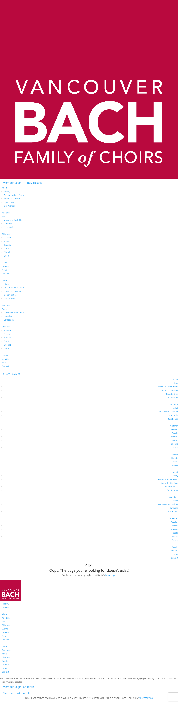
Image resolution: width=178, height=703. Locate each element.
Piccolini (7, 237)
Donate (5, 266)
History (7, 191)
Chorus (7, 255)
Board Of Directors (12, 198)
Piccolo (7, 241)
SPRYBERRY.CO (146, 698)
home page (110, 575)
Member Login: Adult (16, 693)
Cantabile (8, 223)
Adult (4, 216)
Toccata (7, 245)
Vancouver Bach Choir (14, 220)
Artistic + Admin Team (14, 195)
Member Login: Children (18, 687)
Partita (7, 248)
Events (5, 262)
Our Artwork (9, 206)
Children (6, 234)
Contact (5, 273)
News (4, 270)
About (4, 187)
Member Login (12, 183)
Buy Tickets (34, 183)
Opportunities (10, 202)
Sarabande (9, 227)
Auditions (6, 212)
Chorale (7, 252)
